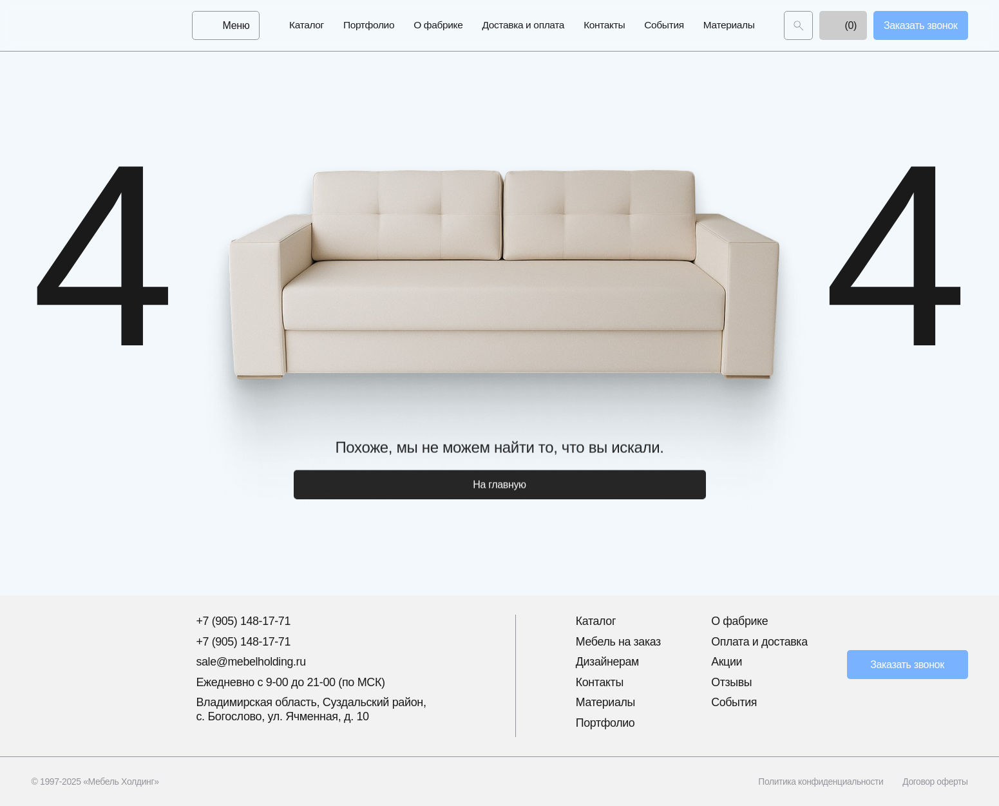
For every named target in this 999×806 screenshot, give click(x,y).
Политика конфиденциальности (819, 781)
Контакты (604, 25)
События (663, 25)
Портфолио (368, 25)
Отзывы (731, 682)
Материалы (729, 25)
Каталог (306, 25)
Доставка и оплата (523, 25)
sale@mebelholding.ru (251, 661)
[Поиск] (798, 26)
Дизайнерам (608, 661)
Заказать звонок (907, 664)
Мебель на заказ (619, 641)
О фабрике (438, 25)
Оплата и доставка (759, 641)
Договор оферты (935, 781)
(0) (843, 26)
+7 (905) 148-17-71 (243, 621)
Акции (727, 661)
